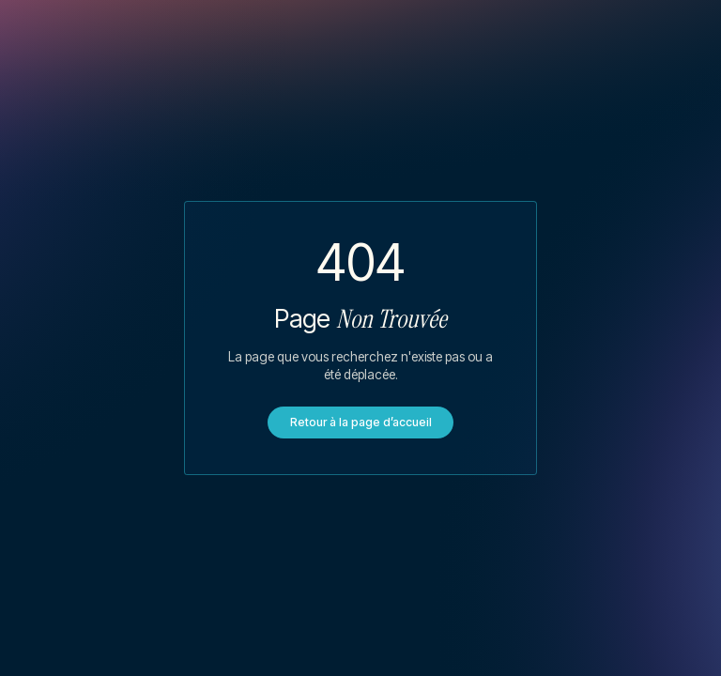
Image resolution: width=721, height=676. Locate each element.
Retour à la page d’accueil (361, 422)
